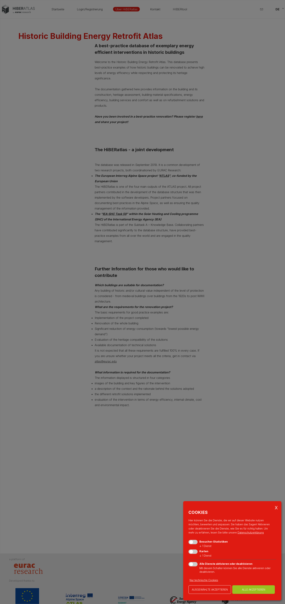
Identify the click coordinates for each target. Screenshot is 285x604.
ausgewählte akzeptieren (210, 589)
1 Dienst (205, 545)
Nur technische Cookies (204, 580)
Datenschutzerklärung (251, 532)
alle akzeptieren (253, 589)
